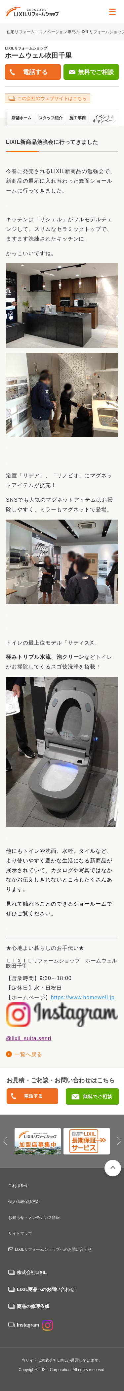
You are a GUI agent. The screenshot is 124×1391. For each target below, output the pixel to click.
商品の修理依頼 (33, 1306)
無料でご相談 (96, 72)
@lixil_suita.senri (29, 1038)
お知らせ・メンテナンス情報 (34, 1217)
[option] (38, 1141)
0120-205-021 (32, 1096)
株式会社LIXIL (32, 1272)
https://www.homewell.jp (83, 997)
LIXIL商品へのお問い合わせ (45, 1289)
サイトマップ (20, 1233)
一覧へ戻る (28, 1054)
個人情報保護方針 (24, 1201)
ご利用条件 (18, 1185)
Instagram (35, 1325)
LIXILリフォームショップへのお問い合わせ (53, 1249)
